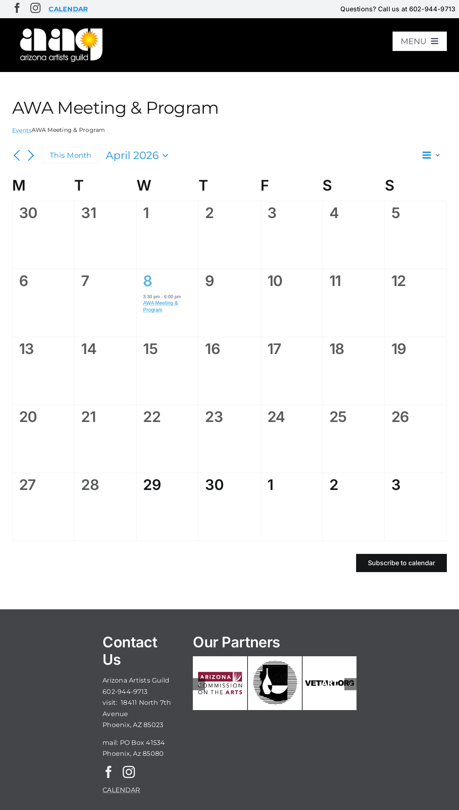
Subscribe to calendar (401, 563)
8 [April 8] (147, 281)
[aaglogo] (60, 29)
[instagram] (35, 8)
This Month (70, 155)
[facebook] (17, 8)
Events (22, 130)
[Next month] (31, 156)
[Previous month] (17, 156)
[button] (199, 684)
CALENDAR (121, 790)
